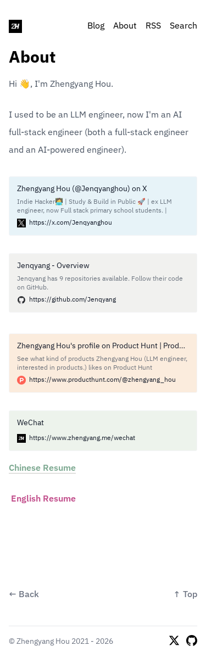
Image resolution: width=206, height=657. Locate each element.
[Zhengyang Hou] (15, 26)
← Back (24, 595)
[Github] (191, 641)
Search (183, 26)
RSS (153, 26)
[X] (174, 641)
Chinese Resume (42, 468)
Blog (95, 26)
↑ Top (185, 595)
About (125, 26)
